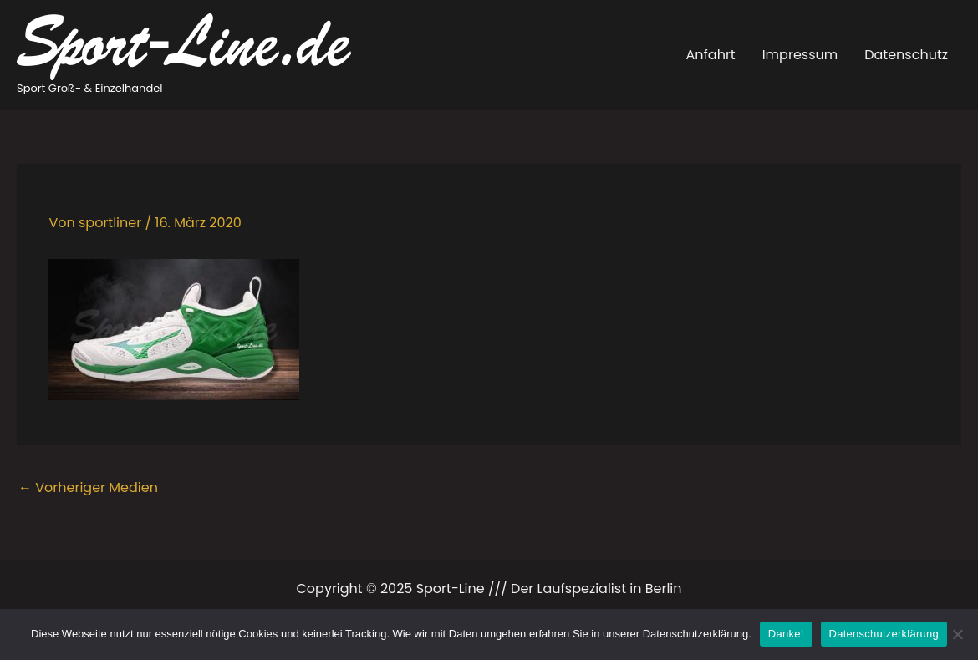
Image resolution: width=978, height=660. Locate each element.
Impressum (800, 54)
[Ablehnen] (957, 634)
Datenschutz (906, 54)
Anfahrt (711, 54)
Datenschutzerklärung (884, 633)
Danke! (786, 633)
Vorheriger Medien (88, 487)
